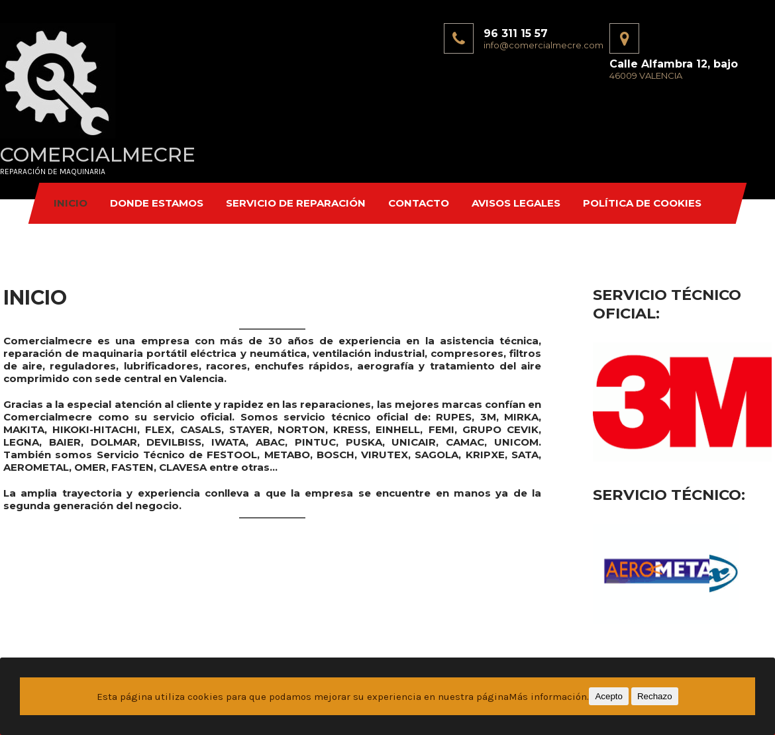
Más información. (549, 697)
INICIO (70, 203)
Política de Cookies (642, 203)
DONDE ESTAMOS (156, 203)
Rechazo (654, 696)
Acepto (609, 696)
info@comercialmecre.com (543, 45)
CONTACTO (418, 203)
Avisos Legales (516, 203)
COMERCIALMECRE (97, 154)
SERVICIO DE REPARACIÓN (296, 203)
